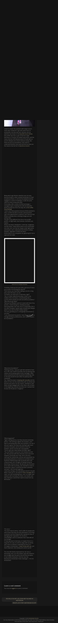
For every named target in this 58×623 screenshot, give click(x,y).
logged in (14, 588)
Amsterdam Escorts (34, 618)
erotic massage (27, 472)
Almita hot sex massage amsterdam (19, 284)
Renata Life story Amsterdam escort (24, 603)
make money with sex (25, 546)
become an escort (24, 146)
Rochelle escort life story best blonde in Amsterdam (19, 599)
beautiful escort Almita (26, 134)
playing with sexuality (24, 380)
